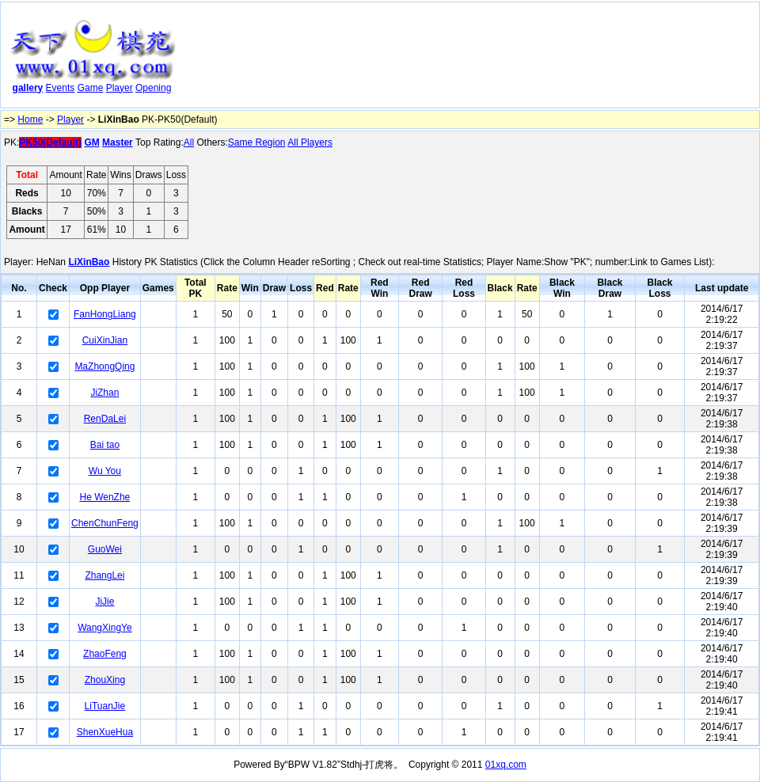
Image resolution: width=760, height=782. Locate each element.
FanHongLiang (105, 314)
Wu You (105, 470)
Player (119, 87)
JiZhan (104, 392)
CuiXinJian (104, 340)
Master (117, 142)
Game (91, 87)
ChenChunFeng (105, 523)
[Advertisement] (240, 58)
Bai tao (105, 444)
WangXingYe (105, 627)
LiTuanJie (105, 706)
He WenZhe (104, 497)
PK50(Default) (50, 142)
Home (30, 119)
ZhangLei (104, 575)
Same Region (257, 142)
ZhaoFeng (105, 653)
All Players (309, 142)
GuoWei (105, 549)
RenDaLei (105, 418)
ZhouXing (105, 679)
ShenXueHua (105, 732)
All (189, 142)
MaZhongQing (104, 366)
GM (91, 142)
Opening (153, 87)
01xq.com (505, 764)
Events (60, 87)
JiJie (104, 601)
